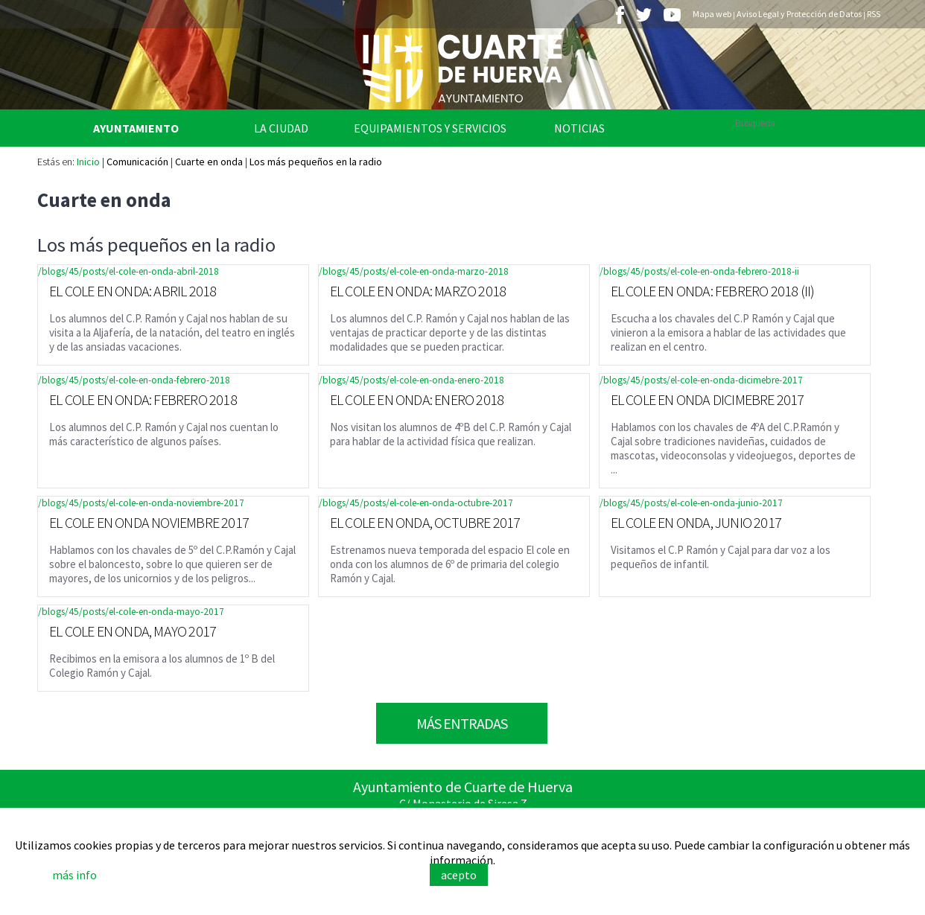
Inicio (88, 161)
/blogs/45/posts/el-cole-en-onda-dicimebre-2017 (701, 380)
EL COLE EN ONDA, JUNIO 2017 (696, 522)
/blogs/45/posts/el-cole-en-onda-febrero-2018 (134, 380)
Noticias (579, 128)
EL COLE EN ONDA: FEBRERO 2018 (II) (713, 290)
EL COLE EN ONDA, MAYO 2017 (132, 631)
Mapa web (712, 13)
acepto (459, 874)
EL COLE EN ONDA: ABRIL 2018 (132, 290)
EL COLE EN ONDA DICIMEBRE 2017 (707, 399)
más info (74, 874)
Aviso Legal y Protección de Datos (799, 13)
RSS (873, 13)
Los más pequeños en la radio (315, 161)
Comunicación (137, 161)
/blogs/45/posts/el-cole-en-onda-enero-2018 (411, 380)
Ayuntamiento (136, 128)
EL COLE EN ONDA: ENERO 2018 (416, 399)
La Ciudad (281, 128)
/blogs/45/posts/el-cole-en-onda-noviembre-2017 (141, 503)
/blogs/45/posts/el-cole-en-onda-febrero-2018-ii (699, 271)
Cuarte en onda (209, 161)
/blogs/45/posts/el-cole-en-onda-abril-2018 (128, 271)
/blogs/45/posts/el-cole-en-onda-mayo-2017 (131, 611)
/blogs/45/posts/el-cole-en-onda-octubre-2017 (416, 503)
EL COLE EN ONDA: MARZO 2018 (418, 290)
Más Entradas (461, 723)
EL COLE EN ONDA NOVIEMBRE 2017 (149, 522)
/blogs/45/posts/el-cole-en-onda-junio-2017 (691, 503)
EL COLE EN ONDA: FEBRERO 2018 (143, 399)
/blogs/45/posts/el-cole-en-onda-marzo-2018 (414, 271)
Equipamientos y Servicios (430, 128)
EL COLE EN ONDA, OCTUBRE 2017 (425, 522)
